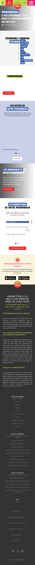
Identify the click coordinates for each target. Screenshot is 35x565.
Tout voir (17, 158)
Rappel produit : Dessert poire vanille (17, 481)
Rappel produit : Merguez (17, 478)
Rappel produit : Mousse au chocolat (17, 484)
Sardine (17, 417)
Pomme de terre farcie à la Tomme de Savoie (18, 453)
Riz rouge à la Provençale (17, 444)
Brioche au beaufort (17, 440)
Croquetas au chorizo (17, 459)
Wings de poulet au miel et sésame (17, 465)
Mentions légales (16, 535)
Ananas (17, 405)
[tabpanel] (17, 134)
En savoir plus (9, 93)
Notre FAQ (18, 501)
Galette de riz (17, 401)
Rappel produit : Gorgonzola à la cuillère (17, 487)
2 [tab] (18, 154)
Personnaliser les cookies (16, 529)
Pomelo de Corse (17, 398)
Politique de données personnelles (16, 517)
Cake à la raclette (17, 447)
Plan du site (16, 541)
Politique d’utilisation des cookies (16, 523)
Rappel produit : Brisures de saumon (17, 475)
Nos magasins (16, 511)
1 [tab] (16, 154)
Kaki (17, 411)
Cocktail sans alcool (17, 420)
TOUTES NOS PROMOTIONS (17, 248)
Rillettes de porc (17, 414)
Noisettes (17, 426)
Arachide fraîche (17, 423)
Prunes (17, 408)
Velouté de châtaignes (17, 456)
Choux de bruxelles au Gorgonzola (17, 462)
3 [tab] (20, 154)
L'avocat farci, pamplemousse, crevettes (17, 450)
